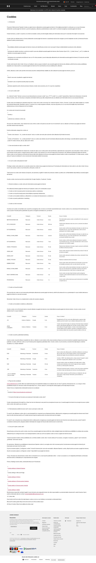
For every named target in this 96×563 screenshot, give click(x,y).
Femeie (18, 534)
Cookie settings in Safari (14, 490)
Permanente (33, 559)
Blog (77, 525)
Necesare (26, 559)
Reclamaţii (56, 540)
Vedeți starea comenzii (58, 538)
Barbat (13, 534)
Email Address (14, 526)
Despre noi (78, 520)
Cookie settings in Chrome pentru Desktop (18, 481)
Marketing (47, 559)
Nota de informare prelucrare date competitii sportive (46, 529)
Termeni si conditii (57, 520)
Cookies (55, 542)
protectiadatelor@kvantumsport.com (34, 494)
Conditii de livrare (57, 535)
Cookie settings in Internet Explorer (16, 468)
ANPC (55, 544)
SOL (54, 546)
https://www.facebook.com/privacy (22, 392)
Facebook (69, 520)
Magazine (44, 522)
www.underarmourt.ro (12, 383)
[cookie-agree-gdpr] (61, 560)
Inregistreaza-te (79, 2)
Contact (43, 520)
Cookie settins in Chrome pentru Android (18, 485)
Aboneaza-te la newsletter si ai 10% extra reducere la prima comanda (47, 10)
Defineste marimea (46, 524)
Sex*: (10, 532)
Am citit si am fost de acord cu (25, 539)
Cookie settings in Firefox (14, 477)
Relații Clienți (45, 526)
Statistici (41, 559)
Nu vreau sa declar (26, 534)
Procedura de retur (57, 537)
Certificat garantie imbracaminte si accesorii (57, 530)
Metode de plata (57, 533)
